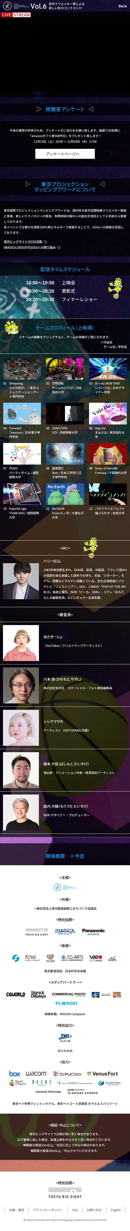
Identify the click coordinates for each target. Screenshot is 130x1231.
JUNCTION (59, 428)
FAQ (75, 1210)
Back (123, 5)
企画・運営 (16, 1210)
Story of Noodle (106, 468)
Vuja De (100, 428)
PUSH (13, 468)
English (116, 1210)
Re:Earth (58, 508)
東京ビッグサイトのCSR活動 (23, 241)
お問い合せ (94, 1210)
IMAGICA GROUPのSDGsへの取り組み (30, 247)
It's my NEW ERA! (107, 383)
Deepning (16, 383)
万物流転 (58, 383)
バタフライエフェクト (110, 508)
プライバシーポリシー (48, 1210)
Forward (15, 428)
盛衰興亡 (58, 468)
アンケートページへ (62, 154)
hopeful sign (18, 508)
